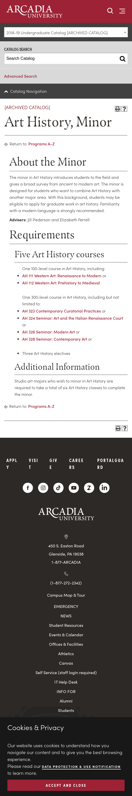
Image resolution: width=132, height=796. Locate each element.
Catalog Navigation (28, 91)
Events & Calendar (66, 634)
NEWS (66, 616)
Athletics (66, 653)
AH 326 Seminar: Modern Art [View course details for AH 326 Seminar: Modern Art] (48, 331)
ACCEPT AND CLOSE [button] (66, 785)
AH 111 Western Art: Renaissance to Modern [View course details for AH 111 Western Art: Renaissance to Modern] (61, 275)
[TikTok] (58, 488)
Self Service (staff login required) (66, 672)
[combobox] (66, 32)
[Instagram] (43, 488)
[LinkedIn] (104, 488)
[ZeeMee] (89, 488)
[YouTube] (74, 488)
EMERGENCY (66, 606)
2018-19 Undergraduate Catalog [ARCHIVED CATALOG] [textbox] (57, 32)
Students (66, 710)
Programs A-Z (41, 143)
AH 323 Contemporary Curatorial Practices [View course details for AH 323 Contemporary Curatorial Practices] (61, 311)
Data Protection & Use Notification (81, 766)
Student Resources (66, 625)
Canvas (66, 663)
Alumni (66, 701)
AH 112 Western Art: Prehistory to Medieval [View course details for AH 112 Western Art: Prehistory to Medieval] (61, 282)
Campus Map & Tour (66, 595)
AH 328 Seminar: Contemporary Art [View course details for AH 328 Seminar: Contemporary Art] (54, 339)
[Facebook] (28, 488)
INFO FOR (66, 691)
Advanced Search (20, 76)
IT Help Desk (66, 682)
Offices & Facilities (66, 644)
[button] (110, 11)
